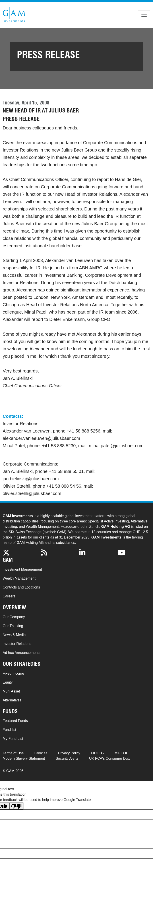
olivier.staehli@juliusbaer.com (32, 493)
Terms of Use (13, 753)
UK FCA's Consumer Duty (109, 758)
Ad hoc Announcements (21, 653)
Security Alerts (67, 758)
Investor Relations (17, 644)
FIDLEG (97, 753)
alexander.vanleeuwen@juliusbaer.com (41, 438)
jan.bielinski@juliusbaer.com (31, 478)
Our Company (14, 617)
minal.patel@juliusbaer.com (116, 445)
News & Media (14, 635)
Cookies (40, 753)
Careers (9, 596)
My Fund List (13, 738)
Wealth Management (19, 578)
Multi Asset (11, 691)
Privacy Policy (69, 753)
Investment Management (22, 569)
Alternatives (12, 700)
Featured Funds (15, 721)
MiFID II (120, 753)
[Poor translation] (16, 806)
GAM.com (14, 14)
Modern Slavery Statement (24, 758)
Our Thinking (13, 626)
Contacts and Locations (21, 587)
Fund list (9, 730)
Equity (7, 682)
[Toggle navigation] (144, 14)
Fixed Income (13, 673)
